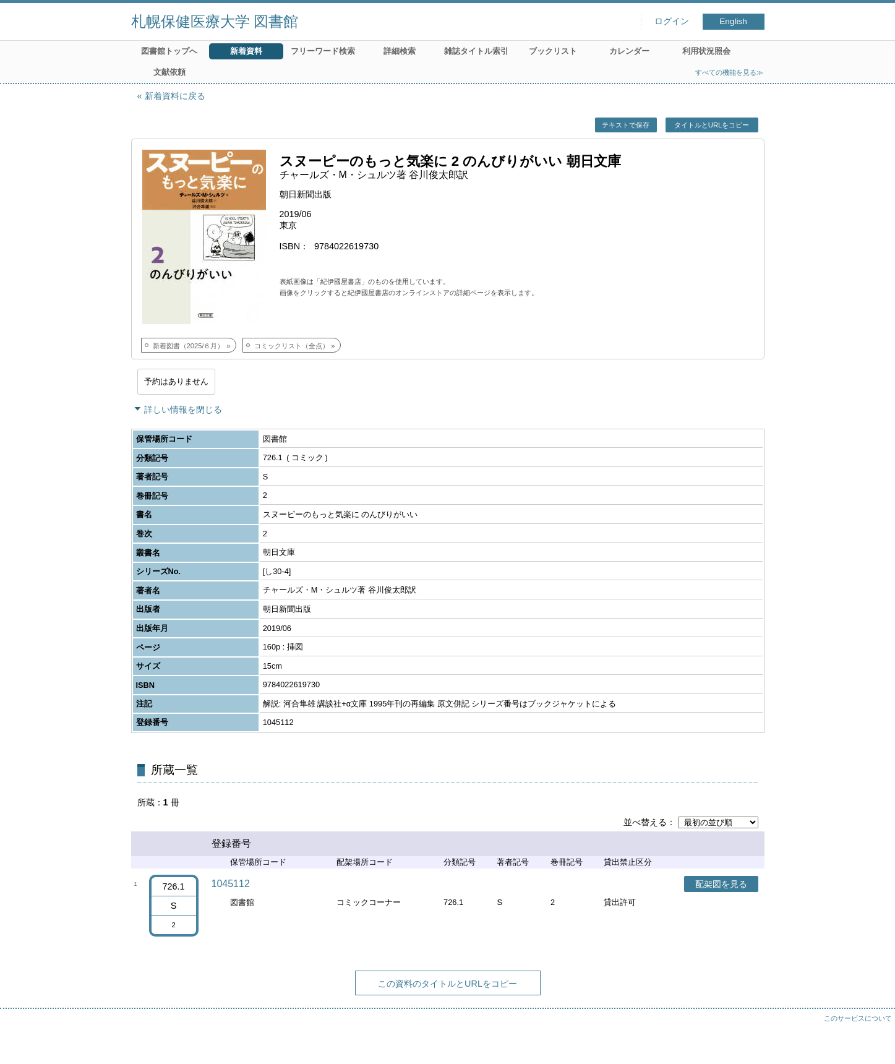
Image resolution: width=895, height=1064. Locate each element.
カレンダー (629, 51)
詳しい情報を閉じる (183, 409)
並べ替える (645, 822)
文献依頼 (169, 72)
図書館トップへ (169, 51)
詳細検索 (399, 51)
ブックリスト (553, 51)
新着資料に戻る (175, 96)
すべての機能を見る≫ (729, 72)
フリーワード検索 (323, 51)
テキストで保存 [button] (625, 125)
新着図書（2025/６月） (189, 346)
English (733, 21)
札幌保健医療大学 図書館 (215, 21)
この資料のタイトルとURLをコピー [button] (447, 984)
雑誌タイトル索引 (476, 51)
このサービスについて (858, 1018)
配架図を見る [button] (721, 884)
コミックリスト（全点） (291, 346)
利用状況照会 (706, 51)
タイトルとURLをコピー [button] (711, 125)
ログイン (671, 21)
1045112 (231, 883)
